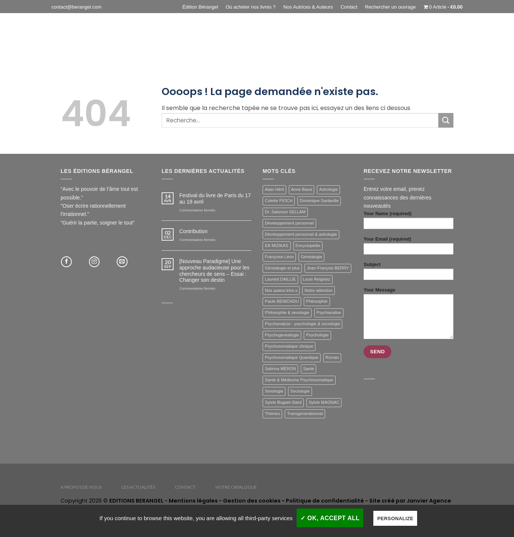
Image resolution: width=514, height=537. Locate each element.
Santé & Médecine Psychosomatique (209, 40)
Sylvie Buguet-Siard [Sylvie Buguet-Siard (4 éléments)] (283, 402)
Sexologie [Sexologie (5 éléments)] (274, 391)
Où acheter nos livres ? (251, 7)
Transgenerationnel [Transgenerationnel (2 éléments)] (305, 413)
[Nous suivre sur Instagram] (94, 261)
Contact (348, 7)
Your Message (408, 315)
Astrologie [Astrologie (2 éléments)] (328, 189)
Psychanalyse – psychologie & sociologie (395, 40)
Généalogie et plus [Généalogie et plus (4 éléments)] (282, 268)
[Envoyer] (445, 120)
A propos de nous (81, 487)
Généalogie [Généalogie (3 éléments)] (311, 256)
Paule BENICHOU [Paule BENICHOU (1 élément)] (282, 301)
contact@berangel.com (76, 7)
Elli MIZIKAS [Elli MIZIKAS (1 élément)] (276, 245)
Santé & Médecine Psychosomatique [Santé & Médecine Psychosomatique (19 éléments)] (299, 380)
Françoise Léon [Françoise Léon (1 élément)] (279, 256)
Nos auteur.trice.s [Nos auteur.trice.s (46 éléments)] (281, 290)
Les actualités (138, 487)
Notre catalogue (236, 487)
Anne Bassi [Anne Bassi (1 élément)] (301, 189)
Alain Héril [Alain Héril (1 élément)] (274, 189)
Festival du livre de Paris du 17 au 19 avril (215, 198)
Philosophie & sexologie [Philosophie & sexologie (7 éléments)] (287, 312)
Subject (408, 273)
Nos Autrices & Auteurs (308, 7)
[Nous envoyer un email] (122, 261)
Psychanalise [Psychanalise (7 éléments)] (328, 312)
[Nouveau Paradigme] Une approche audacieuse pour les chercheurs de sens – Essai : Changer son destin (214, 270)
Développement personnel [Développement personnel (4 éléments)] (289, 223)
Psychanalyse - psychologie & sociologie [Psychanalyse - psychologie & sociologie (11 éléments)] (302, 323)
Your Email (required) (408, 248)
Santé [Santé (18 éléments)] (308, 368)
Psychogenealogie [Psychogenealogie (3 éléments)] (282, 335)
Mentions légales (193, 500)
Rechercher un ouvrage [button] (390, 7)
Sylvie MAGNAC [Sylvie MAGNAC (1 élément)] (324, 402)
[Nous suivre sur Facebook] (66, 261)
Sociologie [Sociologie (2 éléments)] (300, 391)
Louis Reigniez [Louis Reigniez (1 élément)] (316, 279)
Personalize (395, 518)
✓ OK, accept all (330, 518)
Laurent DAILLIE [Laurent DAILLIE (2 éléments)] (280, 279)
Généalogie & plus (128, 40)
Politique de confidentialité (325, 500)
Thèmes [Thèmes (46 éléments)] (272, 413)
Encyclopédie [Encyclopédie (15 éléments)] (308, 245)
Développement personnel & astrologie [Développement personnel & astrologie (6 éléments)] (301, 234)
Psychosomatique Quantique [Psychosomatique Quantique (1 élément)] (291, 357)
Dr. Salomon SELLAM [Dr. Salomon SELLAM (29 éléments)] (285, 212)
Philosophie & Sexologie (298, 40)
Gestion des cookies (252, 500)
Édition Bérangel (200, 7)
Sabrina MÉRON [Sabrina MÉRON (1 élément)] (280, 368)
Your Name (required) (408, 222)
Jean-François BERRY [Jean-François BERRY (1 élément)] (328, 268)
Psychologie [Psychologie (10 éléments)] (317, 335)
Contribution (193, 231)
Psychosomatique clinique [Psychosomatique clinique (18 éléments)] (289, 346)
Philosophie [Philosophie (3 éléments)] (317, 301)
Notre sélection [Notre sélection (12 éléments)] (319, 290)
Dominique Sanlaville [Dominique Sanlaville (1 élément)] (319, 200)
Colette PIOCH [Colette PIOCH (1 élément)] (279, 200)
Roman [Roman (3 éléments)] (332, 357)
